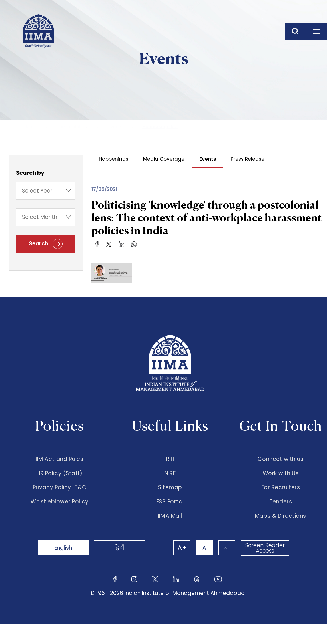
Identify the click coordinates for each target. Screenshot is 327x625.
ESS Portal (170, 502)
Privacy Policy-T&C (60, 488)
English (63, 549)
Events (114, 126)
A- (226, 549)
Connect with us (280, 459)
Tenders (280, 502)
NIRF (170, 473)
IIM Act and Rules (59, 459)
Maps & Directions (280, 517)
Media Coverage (163, 159)
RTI (170, 459)
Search (46, 244)
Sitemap (170, 488)
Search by (30, 173)
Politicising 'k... (160, 126)
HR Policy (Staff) (59, 473)
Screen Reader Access (265, 549)
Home (29, 126)
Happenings (113, 159)
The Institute (69, 126)
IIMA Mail (170, 517)
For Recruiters (280, 488)
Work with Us (280, 473)
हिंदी (120, 549)
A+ (181, 549)
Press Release (248, 159)
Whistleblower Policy (60, 502)
